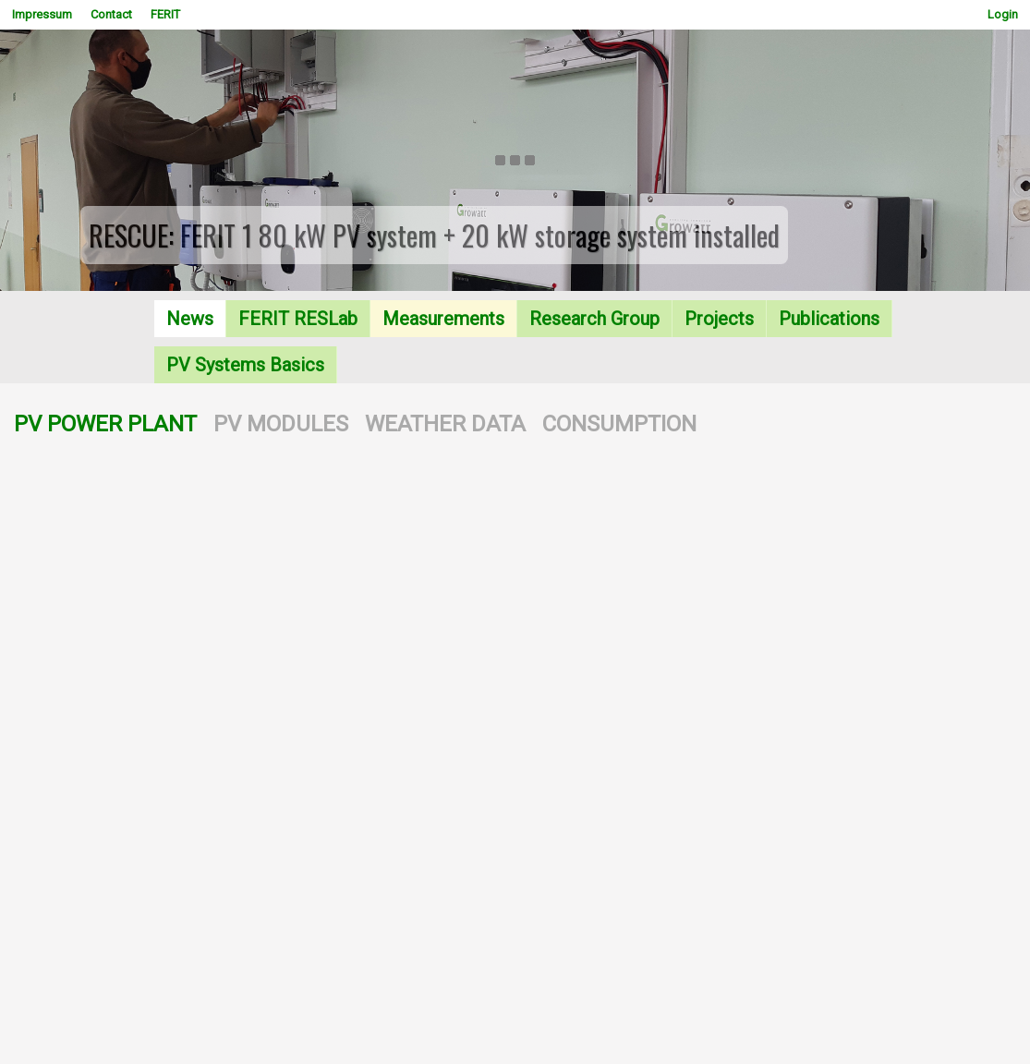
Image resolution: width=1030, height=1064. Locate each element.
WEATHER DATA (445, 424)
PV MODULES (280, 424)
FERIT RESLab (297, 319)
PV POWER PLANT (105, 424)
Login (1003, 14)
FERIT (165, 14)
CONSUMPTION (619, 424)
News (189, 319)
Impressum (42, 14)
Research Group (594, 319)
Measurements (443, 319)
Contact (111, 14)
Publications (829, 319)
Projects (719, 319)
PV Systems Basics (245, 365)
